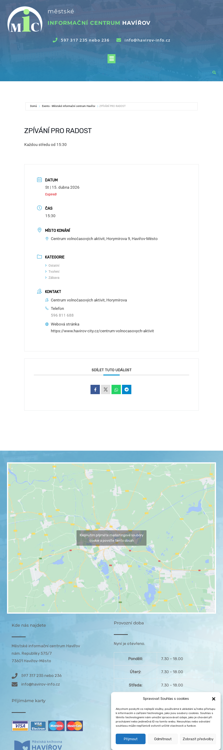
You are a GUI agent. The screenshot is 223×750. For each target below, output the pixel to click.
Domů (33, 106)
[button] (213, 710)
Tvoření (52, 271)
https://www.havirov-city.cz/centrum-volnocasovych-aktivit (102, 331)
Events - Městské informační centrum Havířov (68, 106)
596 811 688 (62, 315)
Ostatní (52, 265)
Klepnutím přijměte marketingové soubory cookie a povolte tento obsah (111, 538)
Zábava (52, 277)
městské (61, 11)
